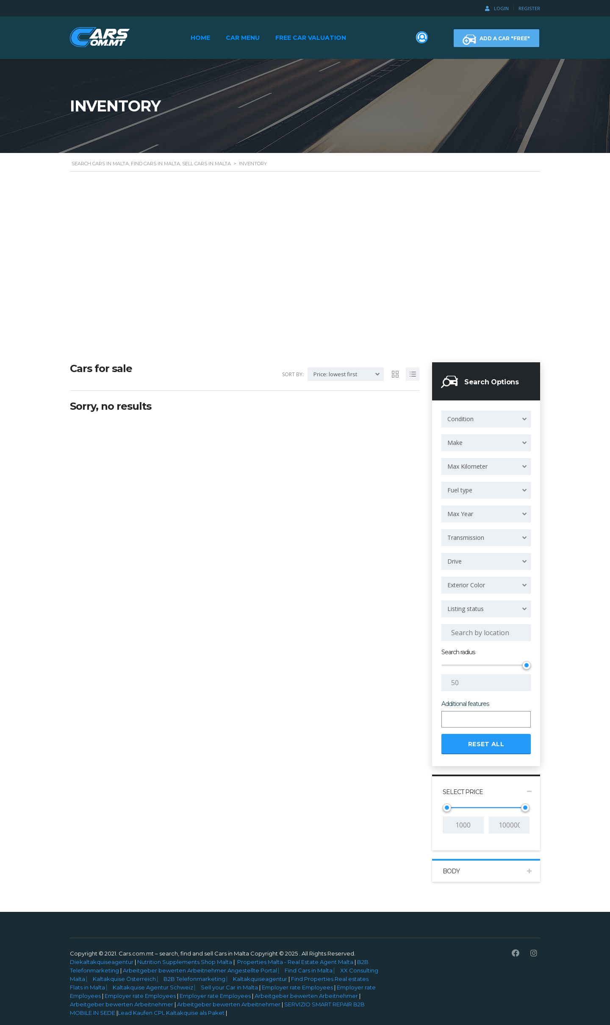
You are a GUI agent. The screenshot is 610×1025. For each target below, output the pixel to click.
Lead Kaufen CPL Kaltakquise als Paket (171, 1012)
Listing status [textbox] (465, 609)
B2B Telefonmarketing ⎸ (198, 978)
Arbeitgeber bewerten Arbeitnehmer (306, 995)
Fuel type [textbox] (459, 490)
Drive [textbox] (454, 561)
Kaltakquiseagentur (260, 978)
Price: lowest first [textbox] (335, 374)
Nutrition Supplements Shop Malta (184, 961)
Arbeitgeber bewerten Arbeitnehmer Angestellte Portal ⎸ (203, 970)
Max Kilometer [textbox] (467, 466)
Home (200, 38)
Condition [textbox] (460, 419)
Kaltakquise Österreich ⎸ (128, 978)
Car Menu (243, 38)
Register (529, 8)
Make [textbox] (455, 443)
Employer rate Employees (297, 987)
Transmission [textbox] (465, 537)
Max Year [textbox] (460, 514)
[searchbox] (451, 720)
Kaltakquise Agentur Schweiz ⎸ (157, 987)
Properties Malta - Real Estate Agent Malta (295, 961)
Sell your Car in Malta (230, 987)
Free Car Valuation (310, 38)
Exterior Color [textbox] (466, 585)
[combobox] (486, 419)
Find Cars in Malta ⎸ (312, 970)
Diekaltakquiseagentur (101, 961)
